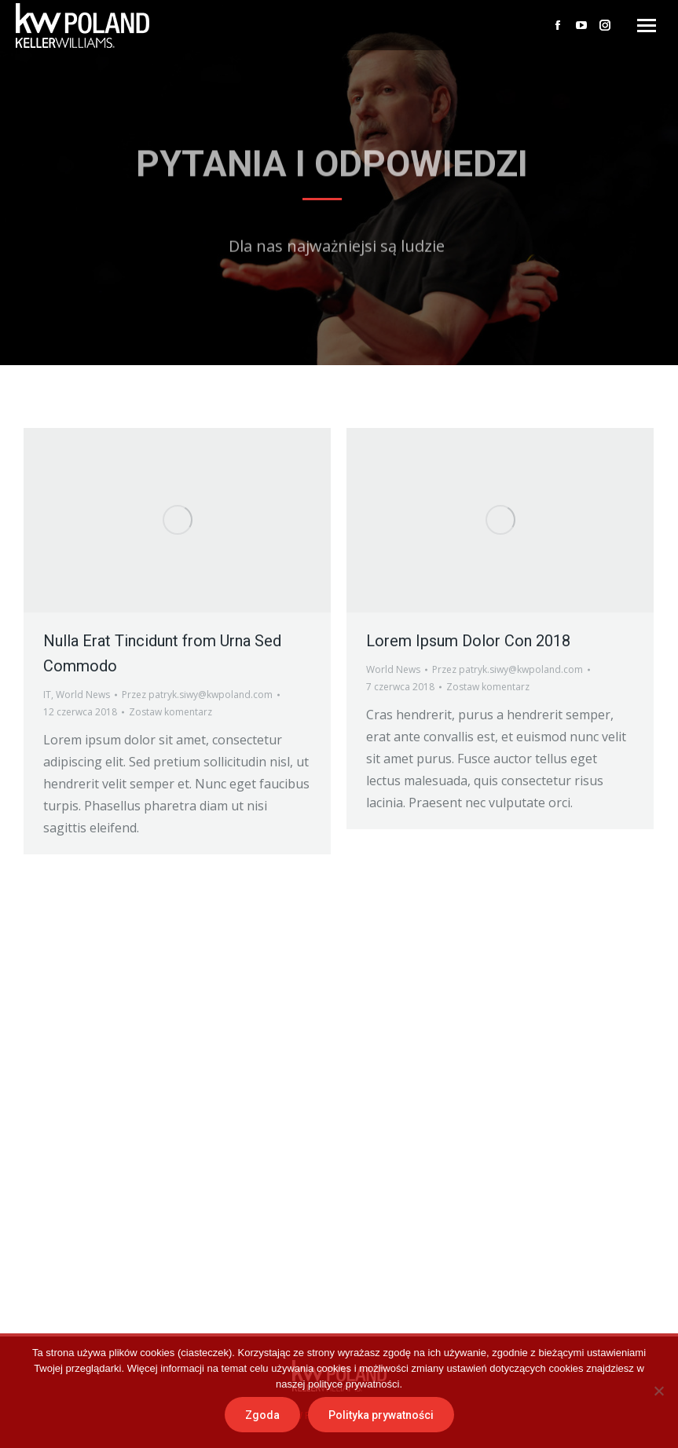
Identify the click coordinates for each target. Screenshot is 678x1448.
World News (83, 694)
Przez (197, 694)
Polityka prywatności (381, 1415)
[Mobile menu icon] (646, 25)
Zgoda (262, 1415)
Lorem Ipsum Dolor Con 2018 (468, 640)
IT (47, 694)
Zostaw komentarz (170, 712)
